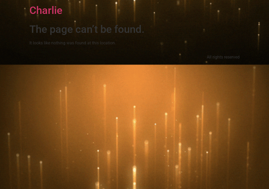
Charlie (45, 10)
